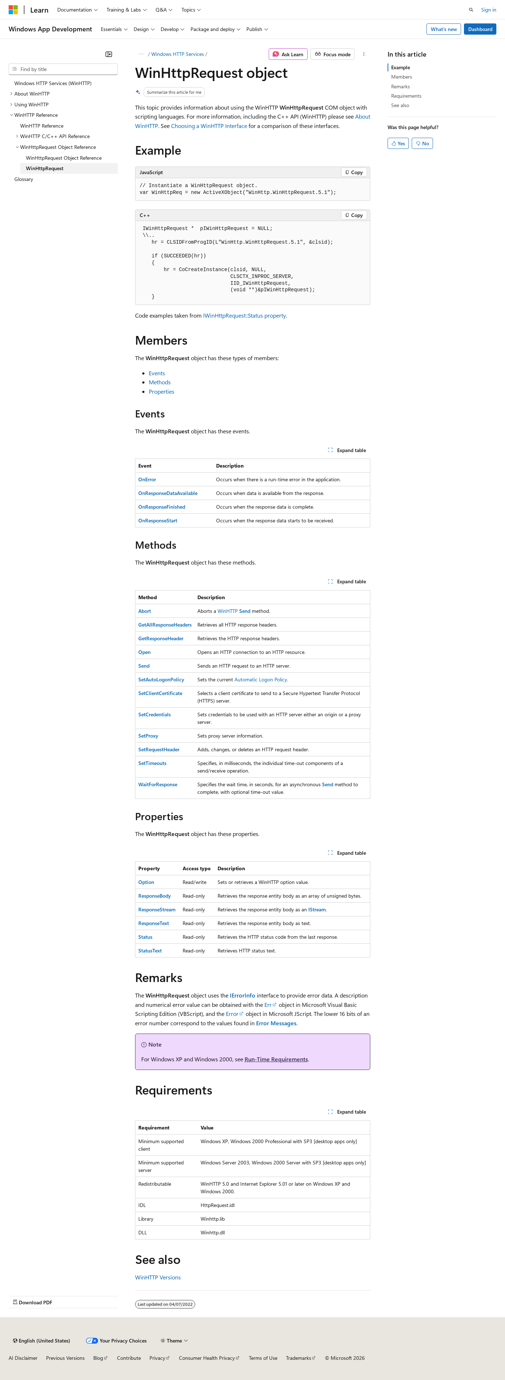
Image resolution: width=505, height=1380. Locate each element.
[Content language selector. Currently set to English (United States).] (42, 1340)
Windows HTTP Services (177, 53)
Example (400, 67)
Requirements (406, 95)
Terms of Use (263, 1357)
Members (401, 76)
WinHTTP (228, 610)
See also (400, 105)
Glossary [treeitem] (23, 179)
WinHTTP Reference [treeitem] (41, 125)
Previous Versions (65, 1357)
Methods (160, 382)
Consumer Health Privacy (207, 1357)
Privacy (157, 1357)
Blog (98, 1357)
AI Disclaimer (23, 1357)
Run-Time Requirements (276, 1059)
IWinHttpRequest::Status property (244, 315)
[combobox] (63, 69)
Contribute (129, 1357)
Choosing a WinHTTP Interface (209, 125)
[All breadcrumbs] (141, 54)
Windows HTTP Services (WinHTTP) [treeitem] (52, 83)
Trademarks (298, 1357)
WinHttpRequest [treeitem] (44, 168)
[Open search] (471, 9)
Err (268, 1004)
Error (232, 1013)
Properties (161, 391)
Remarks (400, 86)
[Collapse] (109, 54)
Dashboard (480, 29)
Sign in (488, 9)
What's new (444, 29)
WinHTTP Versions (158, 1277)
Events (157, 373)
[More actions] (363, 54)
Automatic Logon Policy (260, 679)
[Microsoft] (13, 9)
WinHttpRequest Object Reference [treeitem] (64, 157)
